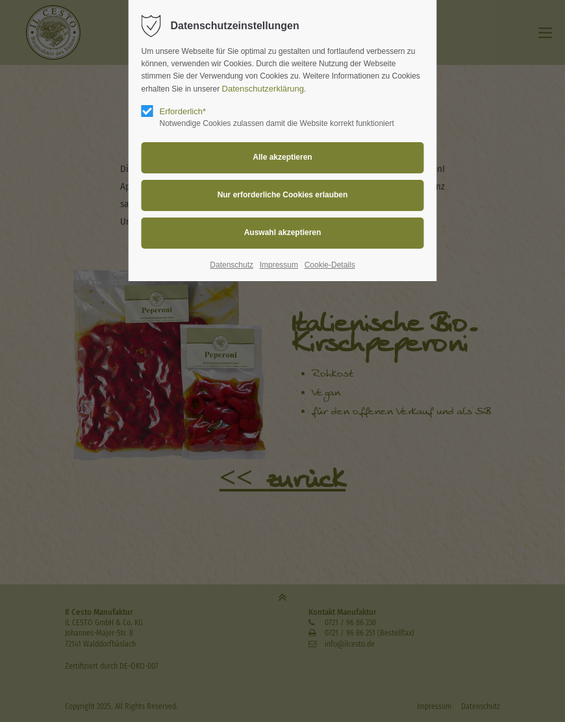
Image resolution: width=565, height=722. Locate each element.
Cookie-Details (330, 264)
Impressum (279, 264)
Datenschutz (231, 264)
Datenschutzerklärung (263, 88)
